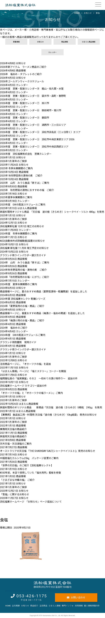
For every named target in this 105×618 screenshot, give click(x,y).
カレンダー (52, 52)
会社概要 (16, 606)
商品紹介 (34, 606)
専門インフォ (68, 606)
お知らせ (88, 13)
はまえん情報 (55, 606)
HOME (8, 606)
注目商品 (43, 606)
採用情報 (79, 606)
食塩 (98, 13)
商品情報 (64, 42)
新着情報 (16, 42)
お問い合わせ (78, 597)
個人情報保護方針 (92, 606)
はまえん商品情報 (88, 42)
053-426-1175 (31, 596)
